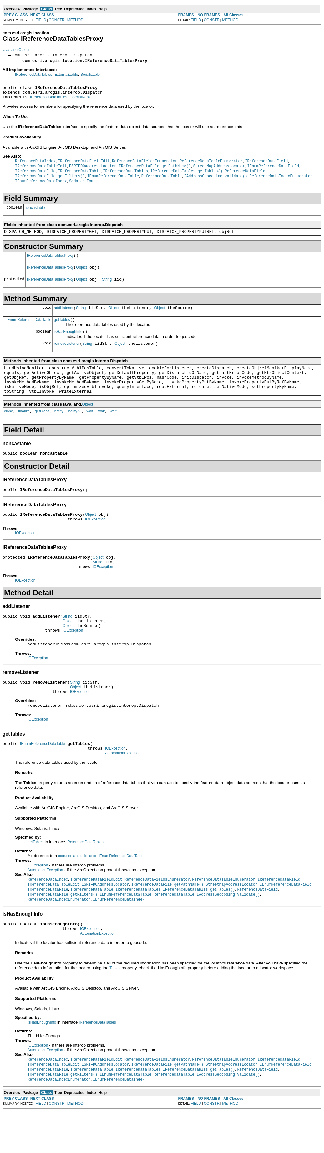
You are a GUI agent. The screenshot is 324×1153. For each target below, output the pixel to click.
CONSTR (57, 20)
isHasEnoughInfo (68, 342)
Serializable (90, 74)
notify (58, 429)
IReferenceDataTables (33, 74)
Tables (114, 1008)
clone (8, 429)
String (107, 287)
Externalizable (66, 74)
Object (81, 274)
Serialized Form (82, 185)
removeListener (67, 355)
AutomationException (122, 789)
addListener (63, 317)
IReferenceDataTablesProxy (50, 262)
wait (89, 429)
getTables (62, 330)
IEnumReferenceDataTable (28, 329)
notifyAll (74, 429)
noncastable (35, 212)
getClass (42, 429)
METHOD (75, 20)
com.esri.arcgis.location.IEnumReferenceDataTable (101, 891)
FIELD (41, 20)
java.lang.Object (16, 50)
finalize (24, 429)
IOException (95, 541)
